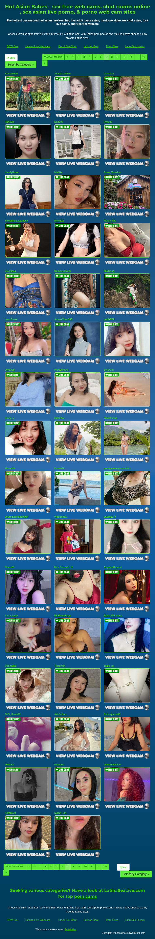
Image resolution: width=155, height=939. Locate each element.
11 (130, 57)
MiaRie (58, 172)
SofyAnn (109, 369)
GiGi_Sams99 (12, 714)
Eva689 (108, 122)
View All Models (53, 57)
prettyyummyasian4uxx (117, 468)
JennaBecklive (112, 764)
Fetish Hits (70, 929)
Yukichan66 (110, 418)
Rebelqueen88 (112, 714)
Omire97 (10, 567)
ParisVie (9, 122)
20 (144, 57)
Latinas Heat (91, 46)
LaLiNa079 (110, 516)
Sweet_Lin (60, 813)
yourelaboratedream (16, 516)
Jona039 (10, 369)
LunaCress (11, 319)
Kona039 (59, 468)
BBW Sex (12, 46)
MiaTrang (109, 271)
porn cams (85, 896)
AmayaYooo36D (63, 319)
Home (11, 57)
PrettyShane (61, 369)
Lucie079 (109, 319)
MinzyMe (10, 468)
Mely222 (59, 220)
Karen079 (10, 813)
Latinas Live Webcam (37, 46)
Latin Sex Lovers (135, 46)
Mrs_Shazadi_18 (63, 567)
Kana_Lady (11, 615)
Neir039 (58, 122)
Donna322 (10, 666)
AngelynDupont (113, 567)
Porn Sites (112, 46)
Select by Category (20, 64)
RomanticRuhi (62, 271)
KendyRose (11, 172)
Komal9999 (11, 73)
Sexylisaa (10, 271)
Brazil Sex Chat (67, 46)
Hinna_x (9, 418)
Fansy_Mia (110, 220)
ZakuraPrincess (113, 615)
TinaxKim (59, 666)
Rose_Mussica (112, 172)
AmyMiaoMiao (62, 73)
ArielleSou (60, 714)
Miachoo (59, 764)
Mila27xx (59, 418)
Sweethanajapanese (16, 220)
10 (124, 57)
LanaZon (109, 73)
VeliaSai (9, 764)
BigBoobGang (62, 615)
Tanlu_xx (109, 666)
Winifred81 (60, 516)
